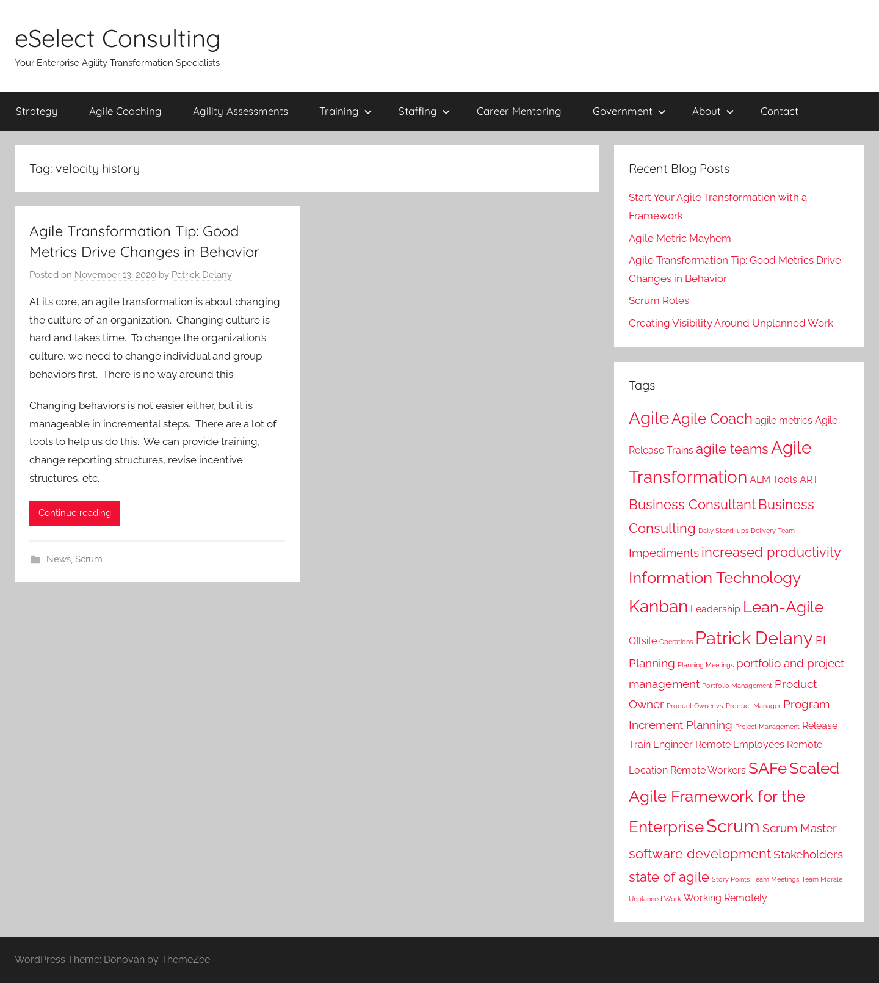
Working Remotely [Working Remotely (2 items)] (725, 898)
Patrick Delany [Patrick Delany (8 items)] (754, 637)
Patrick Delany (202, 274)
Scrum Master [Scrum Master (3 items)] (799, 828)
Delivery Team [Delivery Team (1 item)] (773, 530)
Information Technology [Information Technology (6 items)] (715, 577)
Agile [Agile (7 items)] (649, 418)
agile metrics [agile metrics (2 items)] (783, 420)
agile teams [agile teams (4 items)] (732, 449)
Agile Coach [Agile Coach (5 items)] (712, 418)
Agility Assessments (240, 110)
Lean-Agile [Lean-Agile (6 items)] (783, 606)
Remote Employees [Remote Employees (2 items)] (739, 744)
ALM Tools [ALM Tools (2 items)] (773, 479)
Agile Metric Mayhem (680, 238)
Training (345, 110)
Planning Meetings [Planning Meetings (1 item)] (706, 665)
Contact (779, 110)
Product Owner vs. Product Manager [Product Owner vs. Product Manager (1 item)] (724, 705)
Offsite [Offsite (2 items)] (643, 641)
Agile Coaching (125, 110)
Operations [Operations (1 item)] (676, 641)
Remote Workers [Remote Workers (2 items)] (708, 770)
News (58, 559)
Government (629, 110)
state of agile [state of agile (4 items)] (669, 877)
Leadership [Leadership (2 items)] (715, 609)
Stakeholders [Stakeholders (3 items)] (808, 854)
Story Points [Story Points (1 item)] (731, 879)
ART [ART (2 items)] (809, 479)
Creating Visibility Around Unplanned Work (731, 323)
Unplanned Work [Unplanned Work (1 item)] (655, 898)
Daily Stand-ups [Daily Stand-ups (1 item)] (723, 530)
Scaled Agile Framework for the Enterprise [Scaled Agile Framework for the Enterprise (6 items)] (734, 797)
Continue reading (74, 512)
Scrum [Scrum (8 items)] (733, 825)
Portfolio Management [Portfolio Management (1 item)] (737, 685)
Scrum (89, 559)
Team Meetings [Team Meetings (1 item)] (775, 879)
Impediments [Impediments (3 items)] (664, 553)
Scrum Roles (659, 300)
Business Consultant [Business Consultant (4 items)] (692, 504)
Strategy (37, 110)
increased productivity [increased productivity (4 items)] (771, 552)
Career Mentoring (519, 110)
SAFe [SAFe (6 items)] (767, 767)
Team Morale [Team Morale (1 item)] (821, 879)
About (713, 110)
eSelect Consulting (118, 38)
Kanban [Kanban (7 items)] (658, 607)
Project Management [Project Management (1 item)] (767, 726)
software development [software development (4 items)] (700, 853)
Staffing (424, 110)
